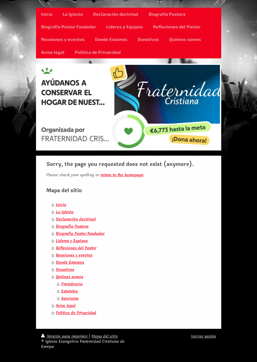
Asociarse (70, 298)
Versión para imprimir (65, 336)
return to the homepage (122, 175)
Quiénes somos (69, 276)
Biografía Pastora (72, 226)
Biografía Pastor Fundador (80, 233)
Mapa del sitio (105, 336)
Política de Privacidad (76, 312)
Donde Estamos (70, 262)
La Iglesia (65, 212)
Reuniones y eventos (74, 255)
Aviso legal (65, 305)
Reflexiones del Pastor (76, 248)
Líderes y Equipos (72, 240)
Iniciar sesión (203, 336)
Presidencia (72, 284)
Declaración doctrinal (76, 219)
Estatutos (69, 291)
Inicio (61, 204)
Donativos (65, 269)
